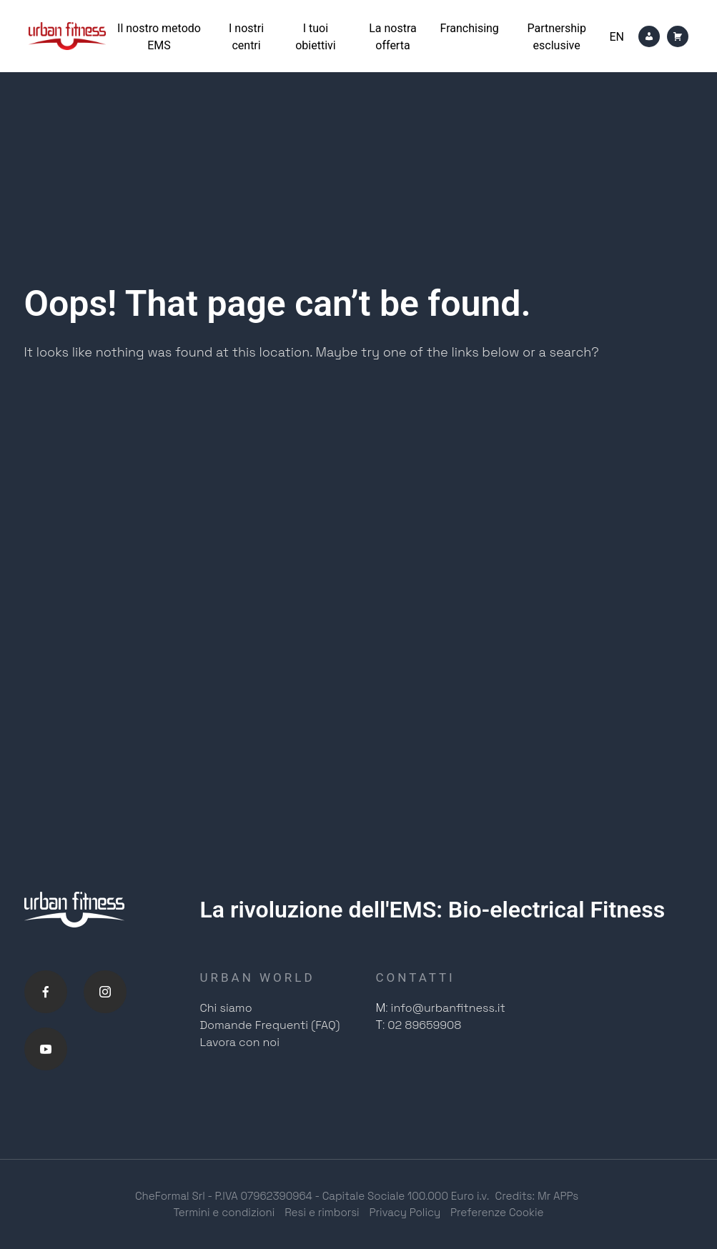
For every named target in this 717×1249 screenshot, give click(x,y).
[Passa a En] (616, 37)
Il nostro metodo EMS (159, 36)
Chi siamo (226, 1007)
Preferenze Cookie (497, 1212)
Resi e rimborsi (322, 1212)
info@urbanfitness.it (448, 1007)
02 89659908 (424, 1024)
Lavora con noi (240, 1042)
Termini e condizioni (224, 1212)
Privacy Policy (405, 1212)
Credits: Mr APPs (537, 1196)
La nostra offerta (393, 36)
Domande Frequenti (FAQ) (270, 1024)
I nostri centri (246, 36)
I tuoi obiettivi (315, 36)
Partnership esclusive (556, 36)
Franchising (469, 28)
